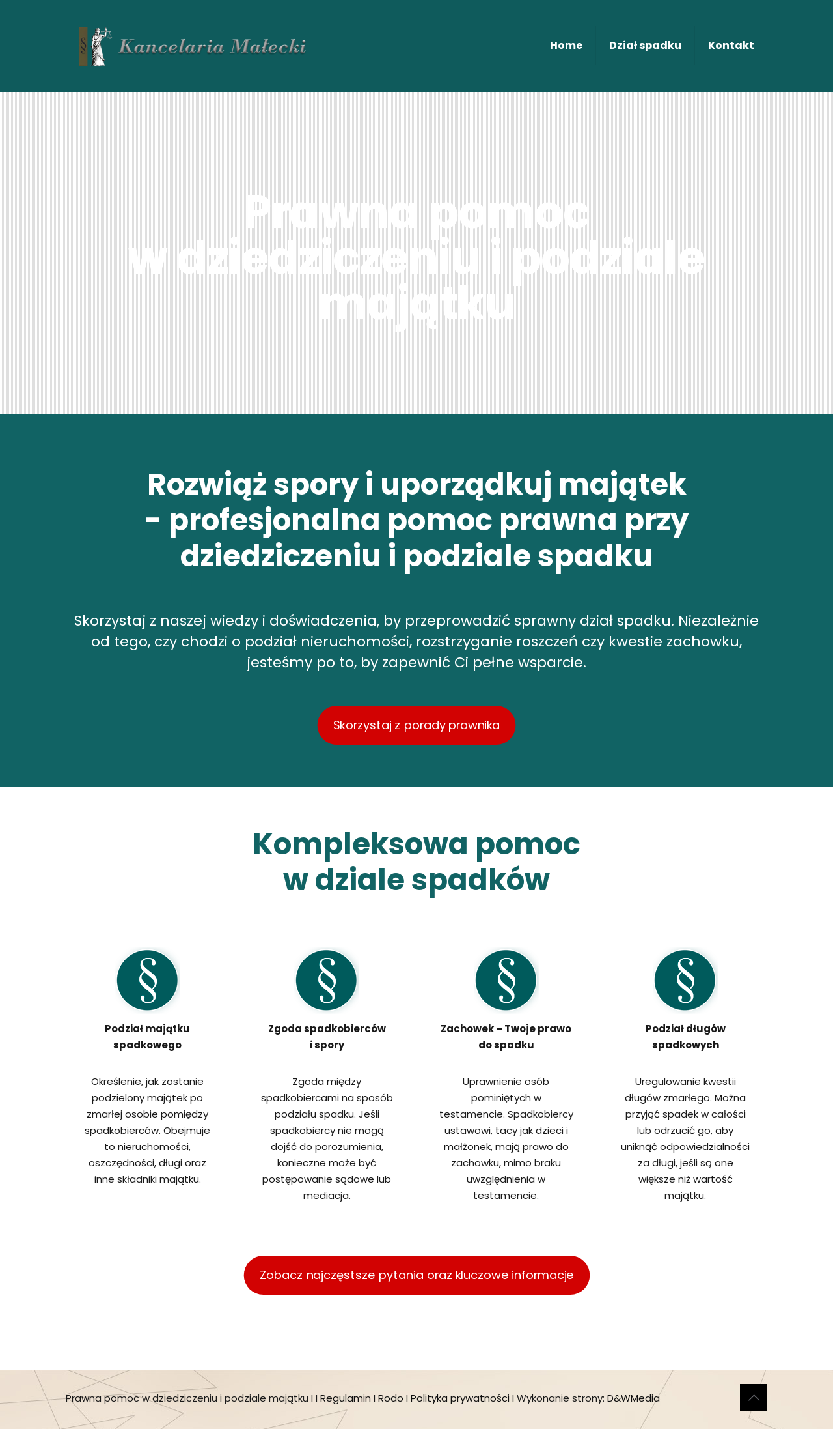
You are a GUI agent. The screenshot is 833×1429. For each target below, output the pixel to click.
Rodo (390, 1398)
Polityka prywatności (460, 1398)
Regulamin (345, 1398)
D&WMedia (633, 1398)
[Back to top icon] (753, 1397)
